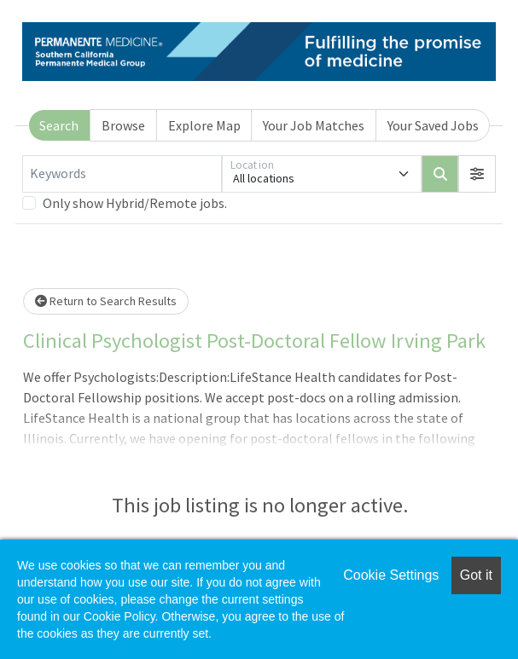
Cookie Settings (391, 575)
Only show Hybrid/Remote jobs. (135, 202)
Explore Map (204, 125)
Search (59, 125)
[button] (477, 174)
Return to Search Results (106, 301)
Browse (123, 125)
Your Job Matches (313, 125)
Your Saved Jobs (433, 125)
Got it (476, 575)
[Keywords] (122, 174)
